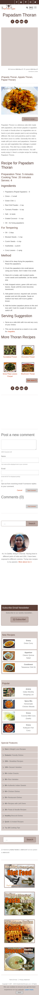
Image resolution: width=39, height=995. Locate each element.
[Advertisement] (18, 46)
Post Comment (32, 506)
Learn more (29, 990)
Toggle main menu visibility (35, 7)
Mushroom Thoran (28, 368)
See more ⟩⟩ (32, 380)
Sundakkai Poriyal (10, 351)
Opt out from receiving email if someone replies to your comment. (18, 485)
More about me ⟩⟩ (25, 562)
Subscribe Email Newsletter (15, 607)
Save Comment (32, 490)
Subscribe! (19, 619)
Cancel (19, 490)
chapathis (11, 331)
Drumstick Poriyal (27, 351)
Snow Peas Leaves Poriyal (10, 369)
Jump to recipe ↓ (30, 119)
